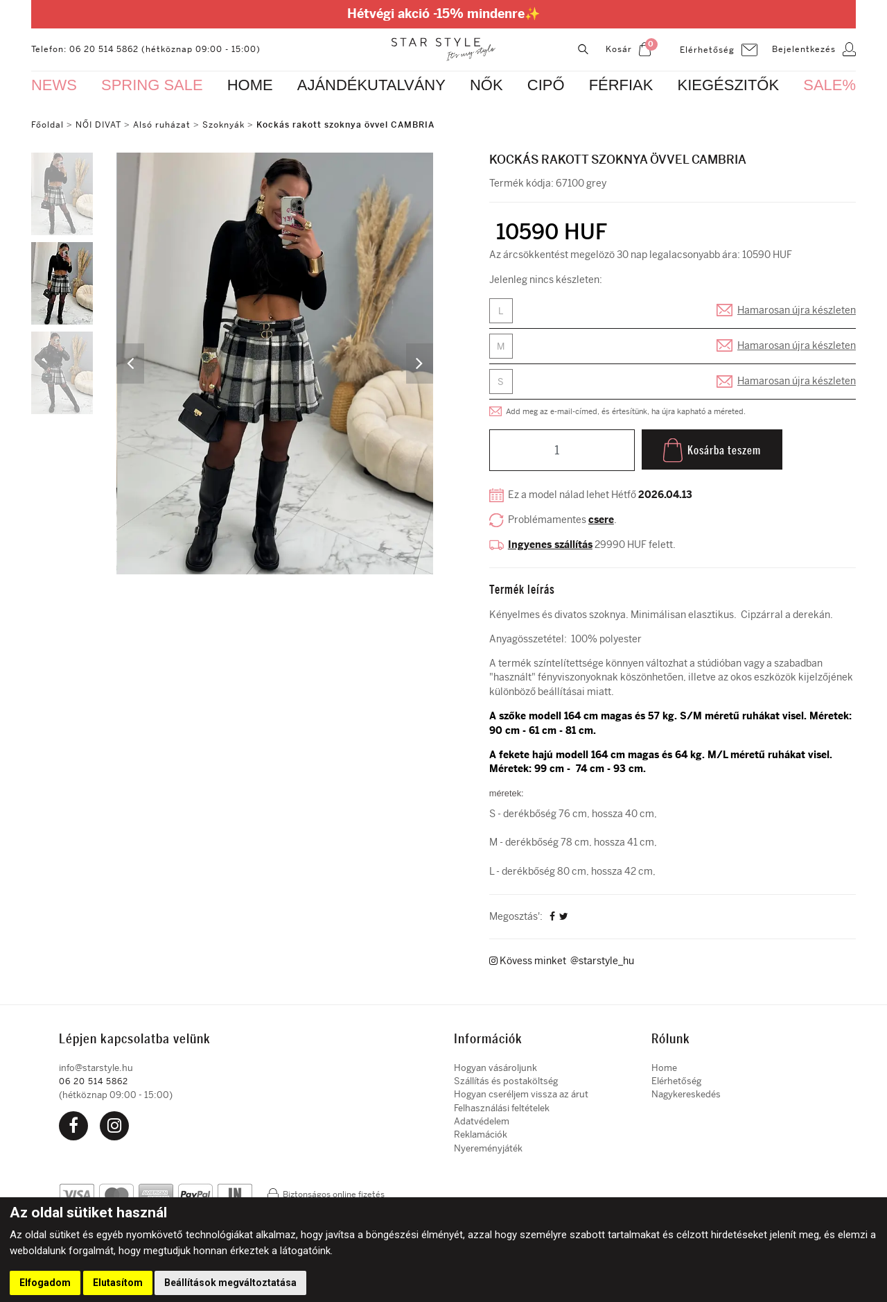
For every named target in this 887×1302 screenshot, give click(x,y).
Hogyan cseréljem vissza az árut (521, 1096)
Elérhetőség (676, 1083)
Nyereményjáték (488, 1150)
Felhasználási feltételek (502, 1109)
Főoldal (47, 125)
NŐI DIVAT (98, 125)
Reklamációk (480, 1136)
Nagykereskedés (686, 1096)
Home (664, 1069)
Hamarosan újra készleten (796, 311)
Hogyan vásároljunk (495, 1069)
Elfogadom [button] (45, 1282)
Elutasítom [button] (118, 1282)
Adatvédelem (481, 1123)
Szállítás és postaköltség (506, 1083)
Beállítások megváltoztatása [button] (230, 1282)
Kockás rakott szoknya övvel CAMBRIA (345, 125)
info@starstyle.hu (96, 1069)
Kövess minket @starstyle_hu (561, 964)
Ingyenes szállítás (550, 546)
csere (601, 522)
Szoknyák (223, 125)
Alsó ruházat (162, 125)
